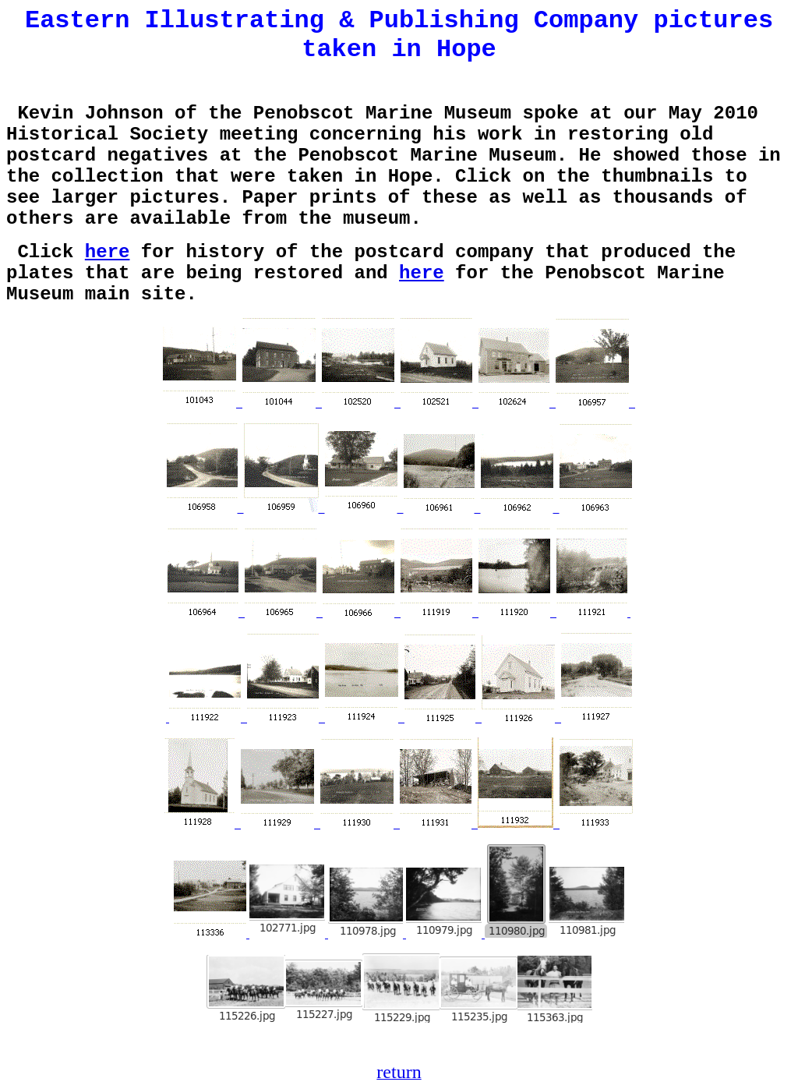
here (107, 252)
